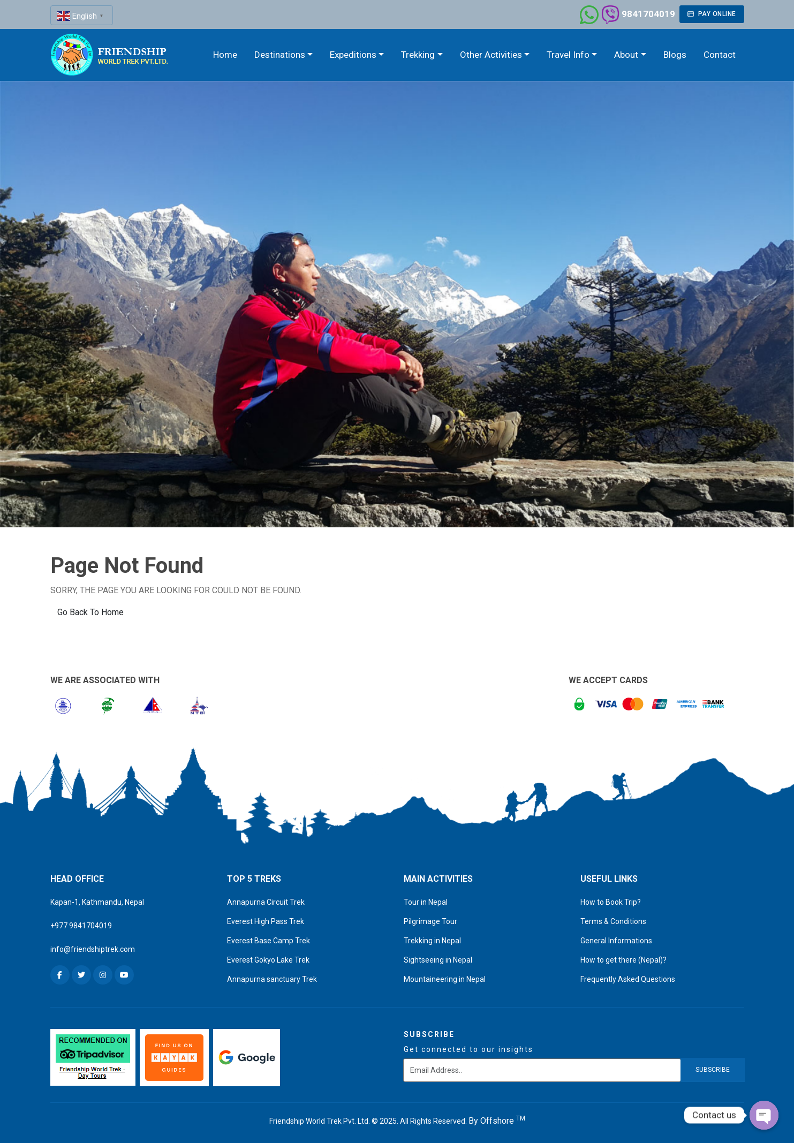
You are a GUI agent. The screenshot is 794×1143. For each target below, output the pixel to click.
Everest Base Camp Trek (268, 940)
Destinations (279, 54)
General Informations (616, 940)
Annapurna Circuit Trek (266, 902)
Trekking (418, 54)
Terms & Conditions (613, 921)
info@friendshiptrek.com (92, 949)
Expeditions (353, 54)
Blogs (674, 54)
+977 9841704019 (81, 925)
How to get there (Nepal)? (623, 960)
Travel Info (568, 54)
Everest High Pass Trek (265, 921)
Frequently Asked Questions (627, 979)
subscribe (712, 1069)
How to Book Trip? (610, 902)
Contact (720, 54)
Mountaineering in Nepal (445, 979)
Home (225, 54)
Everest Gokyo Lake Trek (268, 960)
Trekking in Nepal (432, 940)
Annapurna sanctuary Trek (272, 979)
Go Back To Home (90, 612)
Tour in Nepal (426, 902)
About (626, 54)
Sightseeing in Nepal (438, 960)
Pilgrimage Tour (430, 921)
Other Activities (491, 54)
